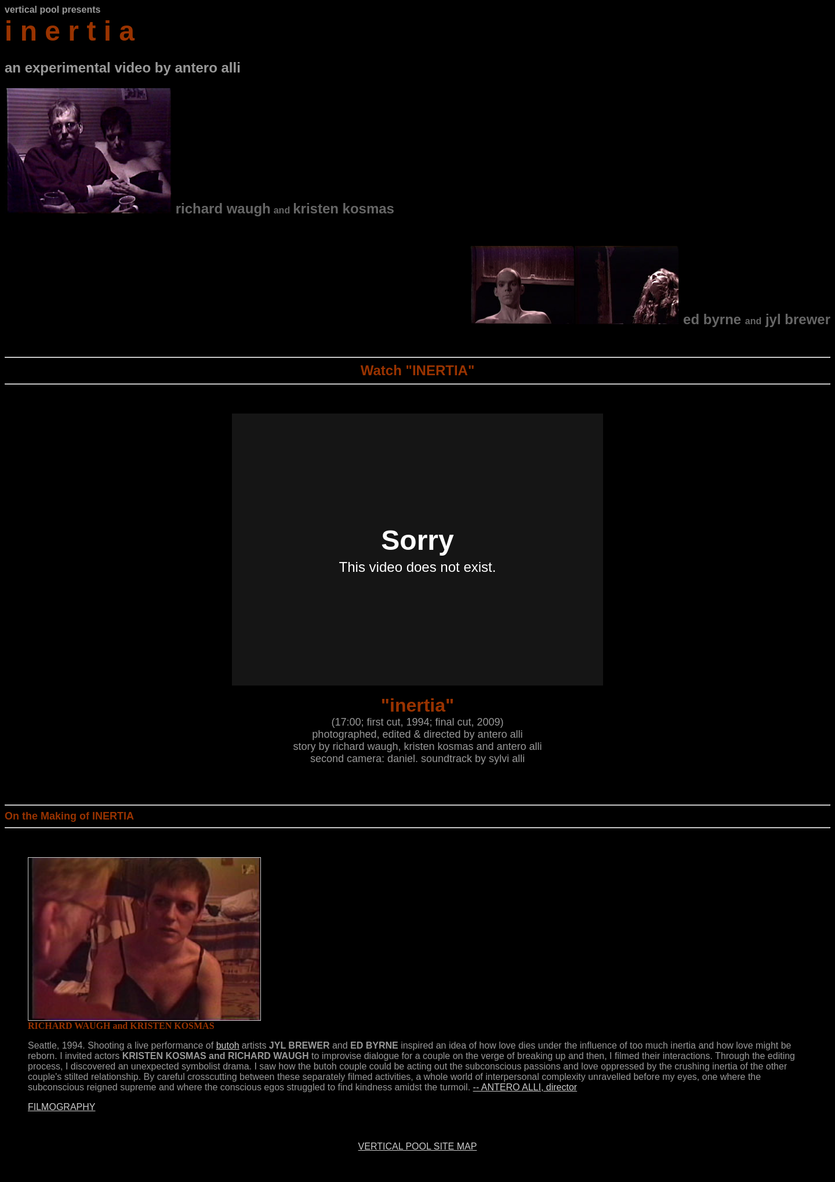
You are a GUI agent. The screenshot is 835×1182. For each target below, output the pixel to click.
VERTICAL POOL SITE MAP (417, 1146)
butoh (227, 1045)
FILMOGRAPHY (61, 1107)
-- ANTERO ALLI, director (525, 1087)
